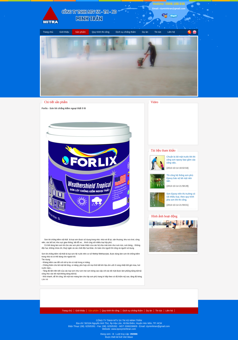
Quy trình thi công (101, 32)
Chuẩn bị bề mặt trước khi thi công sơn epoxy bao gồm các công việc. (181, 159)
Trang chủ (48, 32)
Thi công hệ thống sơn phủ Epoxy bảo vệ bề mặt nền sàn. (179, 178)
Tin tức (157, 32)
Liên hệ (171, 32)
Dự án (145, 32)
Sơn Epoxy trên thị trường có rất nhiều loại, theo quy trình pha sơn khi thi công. (180, 196)
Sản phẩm (80, 32)
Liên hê (45, 279)
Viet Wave (128, 337)
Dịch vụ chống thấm (126, 32)
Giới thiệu (64, 32)
